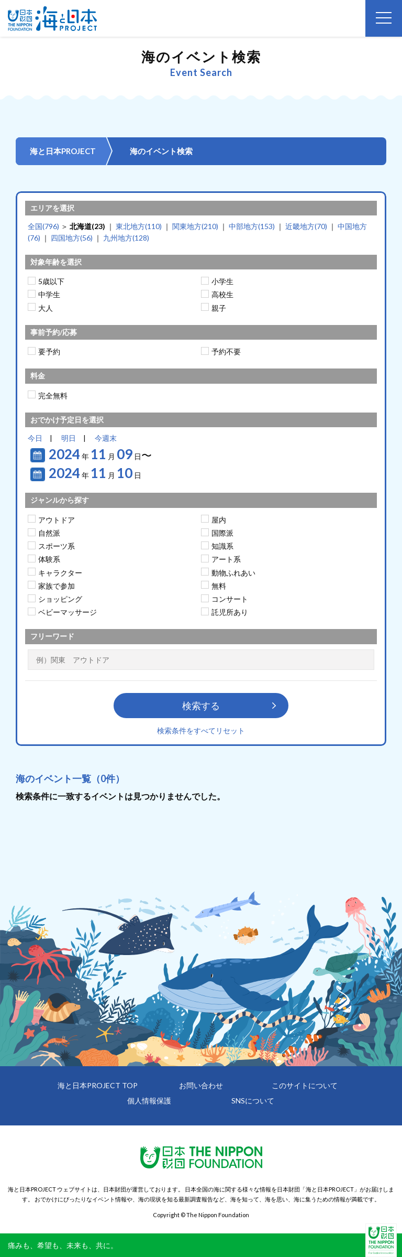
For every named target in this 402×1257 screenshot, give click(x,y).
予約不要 (226, 351)
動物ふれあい (233, 572)
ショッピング (60, 598)
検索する (201, 705)
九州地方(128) (126, 237)
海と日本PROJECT (63, 151)
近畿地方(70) (306, 226)
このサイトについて (305, 1085)
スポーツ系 (56, 545)
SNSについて (252, 1100)
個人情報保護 (149, 1100)
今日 (35, 438)
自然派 (49, 532)
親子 (218, 308)
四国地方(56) (72, 237)
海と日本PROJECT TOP (98, 1085)
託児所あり (229, 612)
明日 (68, 438)
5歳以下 (51, 281)
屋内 (218, 519)
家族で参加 (56, 585)
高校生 (222, 294)
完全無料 (53, 395)
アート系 (226, 559)
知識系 (222, 545)
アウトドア (56, 519)
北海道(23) (87, 226)
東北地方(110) (139, 226)
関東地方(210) (195, 226)
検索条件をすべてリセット (201, 730)
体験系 (49, 559)
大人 (45, 308)
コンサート (229, 598)
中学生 (49, 294)
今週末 (106, 438)
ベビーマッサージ (67, 612)
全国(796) (43, 226)
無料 (218, 585)
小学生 (222, 281)
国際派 (222, 532)
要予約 (49, 351)
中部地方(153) (252, 226)
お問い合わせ (201, 1085)
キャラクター (60, 572)
